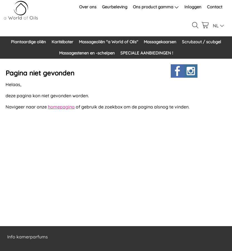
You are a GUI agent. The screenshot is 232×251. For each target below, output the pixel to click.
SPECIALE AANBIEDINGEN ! (146, 53)
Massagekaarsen (160, 41)
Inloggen (192, 7)
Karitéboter (62, 41)
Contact (214, 7)
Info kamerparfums (27, 237)
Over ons (87, 7)
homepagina (61, 107)
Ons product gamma (156, 7)
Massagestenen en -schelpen (87, 53)
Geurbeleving (114, 7)
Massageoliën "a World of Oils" (108, 41)
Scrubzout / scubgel (201, 41)
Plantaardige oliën (28, 41)
